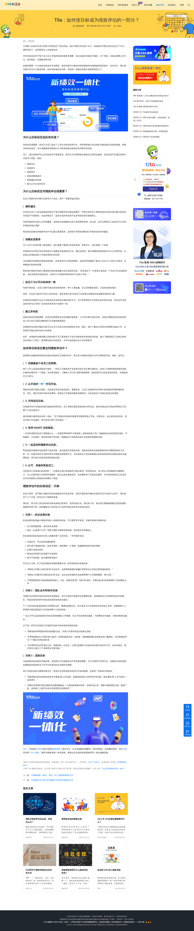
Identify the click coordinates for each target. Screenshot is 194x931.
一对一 (42, 383)
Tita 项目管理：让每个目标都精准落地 (148, 101)
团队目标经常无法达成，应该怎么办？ (39, 820)
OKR (39, 749)
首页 (100, 5)
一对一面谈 (34, 752)
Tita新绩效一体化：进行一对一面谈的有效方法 (52, 775)
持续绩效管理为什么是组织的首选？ (74, 871)
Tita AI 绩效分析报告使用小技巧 (145, 107)
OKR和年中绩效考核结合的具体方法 (39, 871)
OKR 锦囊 (148, 5)
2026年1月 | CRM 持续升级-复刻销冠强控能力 (151, 126)
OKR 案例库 (123, 5)
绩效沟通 (64, 837)
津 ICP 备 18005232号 (97, 925)
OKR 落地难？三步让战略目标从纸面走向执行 (151, 96)
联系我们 (172, 5)
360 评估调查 (101, 837)
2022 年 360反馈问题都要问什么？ (111, 820)
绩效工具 (29, 888)
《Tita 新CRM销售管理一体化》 (113, 769)
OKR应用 (29, 837)
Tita (24, 749)
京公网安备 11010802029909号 (116, 925)
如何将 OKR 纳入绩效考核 (109, 870)
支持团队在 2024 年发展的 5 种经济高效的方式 (52, 780)
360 (125, 749)
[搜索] (189, 5)
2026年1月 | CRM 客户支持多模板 (146, 137)
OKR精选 (110, 5)
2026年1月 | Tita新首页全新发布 (145, 112)
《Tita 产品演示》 (94, 762)
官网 (182, 5)
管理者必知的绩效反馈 (71, 819)
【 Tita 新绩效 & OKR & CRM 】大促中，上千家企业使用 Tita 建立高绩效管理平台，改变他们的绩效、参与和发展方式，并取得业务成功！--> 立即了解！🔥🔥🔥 (97, 922)
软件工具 (136, 5)
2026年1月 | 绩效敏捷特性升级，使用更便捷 (150, 131)
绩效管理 (160, 5)
